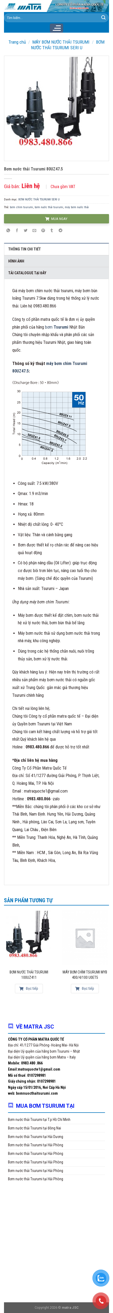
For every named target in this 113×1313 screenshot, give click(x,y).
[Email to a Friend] (34, 231)
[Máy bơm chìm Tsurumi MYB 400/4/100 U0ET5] (85, 937)
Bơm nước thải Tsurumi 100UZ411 (29, 975)
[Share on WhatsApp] (8, 231)
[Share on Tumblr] (52, 231)
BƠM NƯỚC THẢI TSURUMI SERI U (68, 44)
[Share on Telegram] (60, 231)
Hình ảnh (16, 261)
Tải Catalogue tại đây (27, 273)
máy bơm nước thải (77, 207)
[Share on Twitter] (26, 231)
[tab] (56, 249)
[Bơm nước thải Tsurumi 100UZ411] (29, 937)
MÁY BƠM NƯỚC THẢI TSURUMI (61, 42)
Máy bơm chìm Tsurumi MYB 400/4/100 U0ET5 (85, 975)
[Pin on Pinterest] (43, 231)
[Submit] (103, 17)
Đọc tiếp (28, 988)
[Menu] (56, 28)
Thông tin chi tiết (24, 249)
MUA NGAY (56, 218)
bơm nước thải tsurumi (49, 207)
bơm (57, 327)
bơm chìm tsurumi (21, 207)
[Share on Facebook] (17, 231)
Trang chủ (17, 42)
